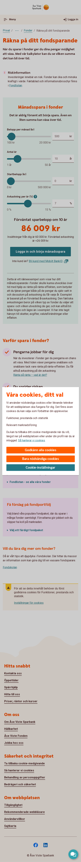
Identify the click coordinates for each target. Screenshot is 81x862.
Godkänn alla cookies (40, 450)
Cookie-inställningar (40, 467)
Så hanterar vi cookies (31, 440)
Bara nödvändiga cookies (40, 459)
